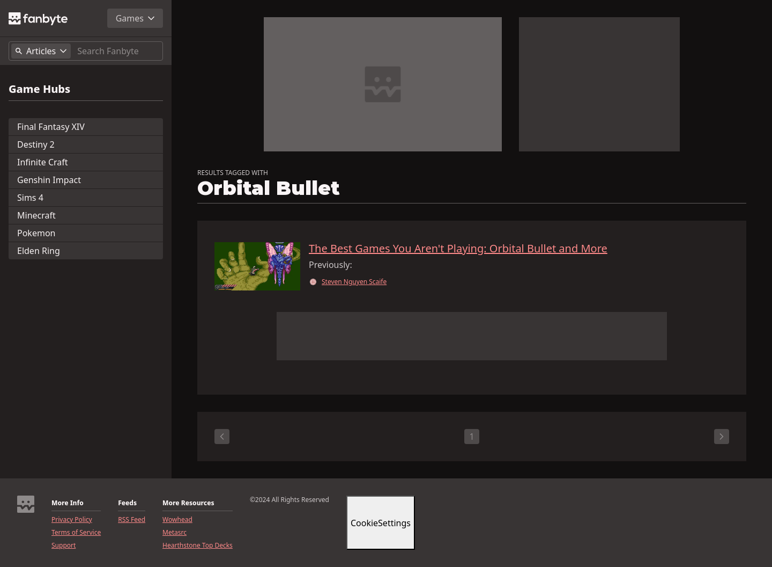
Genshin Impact (49, 180)
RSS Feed (131, 519)
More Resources (188, 503)
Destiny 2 (36, 144)
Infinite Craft (42, 162)
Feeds (127, 503)
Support (63, 545)
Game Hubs (39, 89)
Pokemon (36, 233)
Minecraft (36, 215)
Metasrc (174, 532)
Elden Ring (38, 251)
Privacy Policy (71, 519)
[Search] (117, 51)
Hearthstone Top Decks (197, 545)
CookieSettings (381, 523)
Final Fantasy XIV (51, 127)
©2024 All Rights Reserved (289, 500)
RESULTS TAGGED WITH (232, 173)
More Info (67, 503)
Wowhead (177, 519)
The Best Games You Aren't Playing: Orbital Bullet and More (458, 248)
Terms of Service (76, 532)
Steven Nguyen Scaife (354, 282)
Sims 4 (30, 197)
